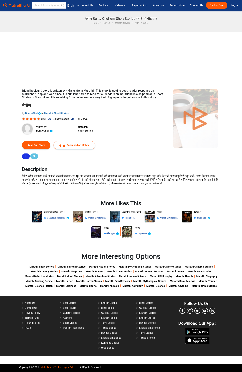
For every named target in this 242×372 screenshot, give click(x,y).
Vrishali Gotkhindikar (97, 218)
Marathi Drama (175, 271)
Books (104, 5)
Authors (67, 317)
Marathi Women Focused (149, 271)
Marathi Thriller (207, 281)
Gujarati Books (109, 312)
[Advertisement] (121, 59)
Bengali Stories (147, 322)
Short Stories (85, 130)
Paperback (140, 5)
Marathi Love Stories (199, 271)
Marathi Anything (178, 285)
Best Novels (69, 307)
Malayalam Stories (149, 327)
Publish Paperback (73, 327)
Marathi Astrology (132, 285)
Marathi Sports (88, 285)
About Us (87, 5)
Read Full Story (36, 145)
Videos (120, 5)
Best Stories (69, 302)
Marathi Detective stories (39, 276)
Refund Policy (32, 322)
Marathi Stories (147, 312)
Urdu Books (107, 347)
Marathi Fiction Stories (102, 266)
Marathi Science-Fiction (39, 285)
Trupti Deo (203, 218)
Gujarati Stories (147, 307)
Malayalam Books (111, 337)
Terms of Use (32, 317)
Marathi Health (184, 276)
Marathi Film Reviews (117, 281)
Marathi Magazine (71, 271)
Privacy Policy (32, 312)
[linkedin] (212, 311)
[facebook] (182, 311)
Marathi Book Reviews (182, 281)
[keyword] (49, 5)
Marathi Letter (64, 281)
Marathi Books (109, 317)
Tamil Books (108, 322)
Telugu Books (108, 327)
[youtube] (205, 311)
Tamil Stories (146, 332)
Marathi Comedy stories (44, 271)
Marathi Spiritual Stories (71, 266)
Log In (234, 5)
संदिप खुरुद (112, 233)
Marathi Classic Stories (168, 266)
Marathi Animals (109, 285)
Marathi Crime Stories (204, 285)
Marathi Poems (94, 271)
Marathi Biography (206, 276)
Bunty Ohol (33, 113)
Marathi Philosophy (161, 276)
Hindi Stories (146, 302)
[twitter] (197, 311)
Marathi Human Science (132, 276)
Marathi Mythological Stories (149, 281)
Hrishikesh (130, 218)
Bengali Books (109, 332)
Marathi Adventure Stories (100, 276)
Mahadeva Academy (58, 218)
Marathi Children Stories (199, 266)
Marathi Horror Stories (89, 281)
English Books (109, 302)
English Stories (147, 317)
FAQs (28, 327)
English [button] (73, 5)
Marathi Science (155, 285)
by (45, 218)
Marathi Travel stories (119, 271)
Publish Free (216, 5)
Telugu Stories (147, 337)
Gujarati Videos (71, 312)
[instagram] (190, 311)
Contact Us (196, 5)
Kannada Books (110, 342)
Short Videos (70, 322)
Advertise (158, 5)
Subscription (177, 5)
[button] (62, 5)
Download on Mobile (74, 145)
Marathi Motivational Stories (135, 266)
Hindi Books (107, 307)
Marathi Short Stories (56, 113)
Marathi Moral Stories (69, 276)
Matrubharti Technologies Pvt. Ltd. (60, 367)
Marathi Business (66, 285)
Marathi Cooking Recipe (39, 281)
